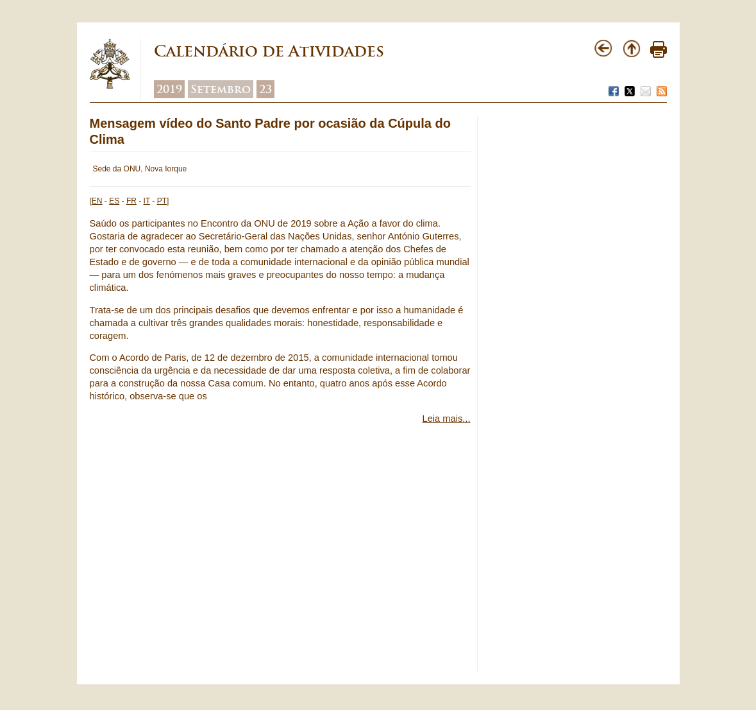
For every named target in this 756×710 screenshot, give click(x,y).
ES (114, 200)
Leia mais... (447, 418)
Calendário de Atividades (269, 51)
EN (97, 200)
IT (147, 200)
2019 (169, 89)
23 (265, 89)
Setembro (220, 89)
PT (162, 200)
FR (131, 200)
